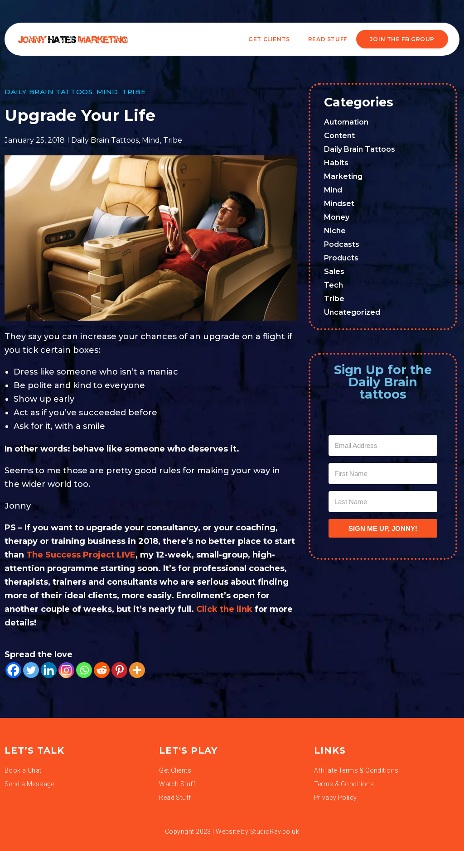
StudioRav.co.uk (274, 831)
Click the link (224, 609)
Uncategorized (352, 312)
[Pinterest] (119, 670)
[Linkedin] (49, 670)
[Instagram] (66, 670)
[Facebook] (13, 670)
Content (339, 135)
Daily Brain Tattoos (48, 91)
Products (341, 258)
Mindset (339, 203)
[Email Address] (383, 445)
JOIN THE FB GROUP (402, 39)
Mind (107, 91)
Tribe (133, 91)
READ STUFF (327, 39)
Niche (335, 230)
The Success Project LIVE (80, 555)
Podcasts (341, 244)
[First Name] (383, 473)
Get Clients (269, 39)
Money (336, 217)
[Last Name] (383, 501)
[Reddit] (102, 670)
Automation (346, 122)
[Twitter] (31, 670)
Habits (336, 163)
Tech (333, 285)
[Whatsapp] (84, 670)
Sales (334, 271)
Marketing (343, 176)
